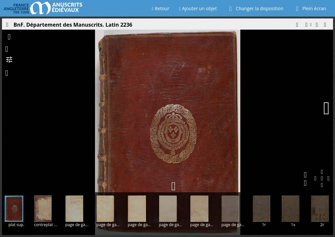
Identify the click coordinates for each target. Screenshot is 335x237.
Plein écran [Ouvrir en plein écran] (309, 8)
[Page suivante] (326, 108)
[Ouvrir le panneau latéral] (7, 26)
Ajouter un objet (198, 8)
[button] (297, 26)
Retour (160, 8)
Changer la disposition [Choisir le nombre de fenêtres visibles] (255, 8)
